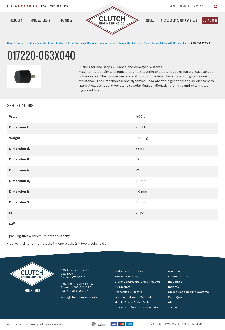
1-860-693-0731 (81, 287)
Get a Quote (210, 20)
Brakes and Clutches (128, 271)
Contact (199, 5)
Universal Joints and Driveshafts (136, 307)
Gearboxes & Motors (128, 292)
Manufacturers (40, 20)
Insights (185, 5)
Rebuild (150, 20)
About (173, 5)
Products (16, 20)
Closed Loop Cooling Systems (179, 20)
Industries (65, 20)
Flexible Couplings (127, 276)
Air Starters (122, 287)
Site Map (156, 323)
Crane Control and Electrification (137, 281)
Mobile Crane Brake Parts (132, 302)
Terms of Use (171, 323)
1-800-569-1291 (28, 6)
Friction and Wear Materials (133, 297)
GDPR (201, 323)
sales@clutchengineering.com (81, 297)
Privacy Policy (188, 323)
